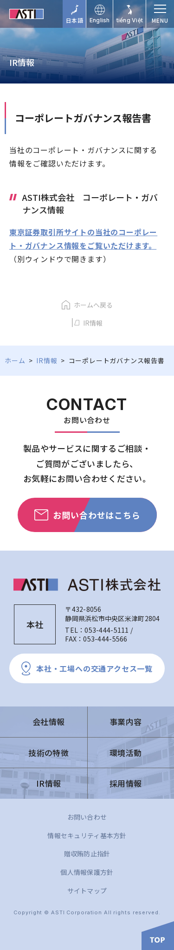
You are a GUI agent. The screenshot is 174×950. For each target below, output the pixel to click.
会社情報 (48, 721)
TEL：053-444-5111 (97, 630)
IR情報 (93, 322)
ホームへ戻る (93, 304)
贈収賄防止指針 (87, 853)
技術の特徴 (48, 752)
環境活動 (126, 752)
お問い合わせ (87, 817)
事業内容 (126, 721)
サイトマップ (87, 890)
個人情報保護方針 (86, 872)
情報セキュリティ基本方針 (86, 835)
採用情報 (126, 783)
